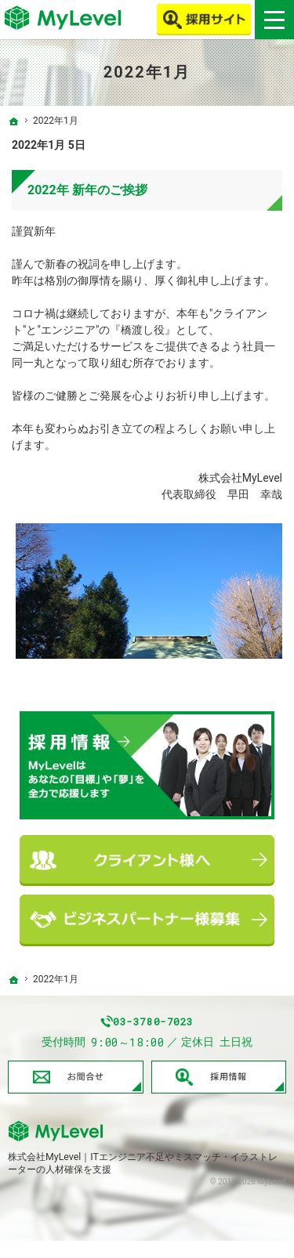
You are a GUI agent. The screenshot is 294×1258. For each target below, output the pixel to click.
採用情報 (219, 1094)
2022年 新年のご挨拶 (87, 190)
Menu (274, 19)
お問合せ (75, 1094)
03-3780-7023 (161, 1030)
